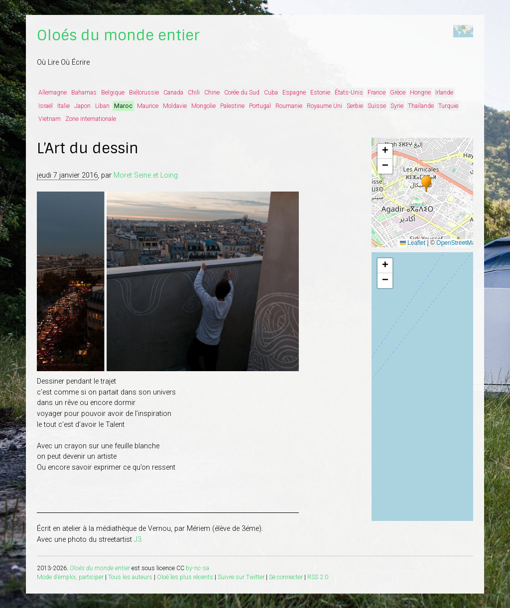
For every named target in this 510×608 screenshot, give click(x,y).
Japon (82, 105)
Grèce (397, 92)
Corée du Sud (241, 92)
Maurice (147, 105)
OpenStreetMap (457, 242)
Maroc (123, 105)
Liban (102, 105)
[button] (426, 184)
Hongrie (420, 92)
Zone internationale (90, 118)
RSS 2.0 (317, 577)
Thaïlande (421, 105)
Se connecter (286, 577)
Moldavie (175, 105)
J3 (137, 539)
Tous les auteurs (130, 577)
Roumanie (288, 105)
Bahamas (84, 92)
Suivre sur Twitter (241, 577)
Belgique (113, 92)
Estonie (320, 92)
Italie (63, 105)
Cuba (271, 92)
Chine (212, 92)
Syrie (396, 105)
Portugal (260, 105)
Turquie (448, 105)
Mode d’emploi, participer (70, 577)
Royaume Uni (324, 105)
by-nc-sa (197, 568)
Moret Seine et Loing (146, 175)
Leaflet (412, 242)
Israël (45, 105)
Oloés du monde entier (118, 35)
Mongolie (203, 105)
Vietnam (49, 118)
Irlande (444, 92)
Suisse (377, 105)
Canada (173, 92)
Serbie (355, 105)
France (376, 92)
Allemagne (52, 92)
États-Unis (349, 92)
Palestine (232, 105)
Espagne (294, 92)
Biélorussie (144, 92)
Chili (194, 92)
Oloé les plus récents (185, 577)
